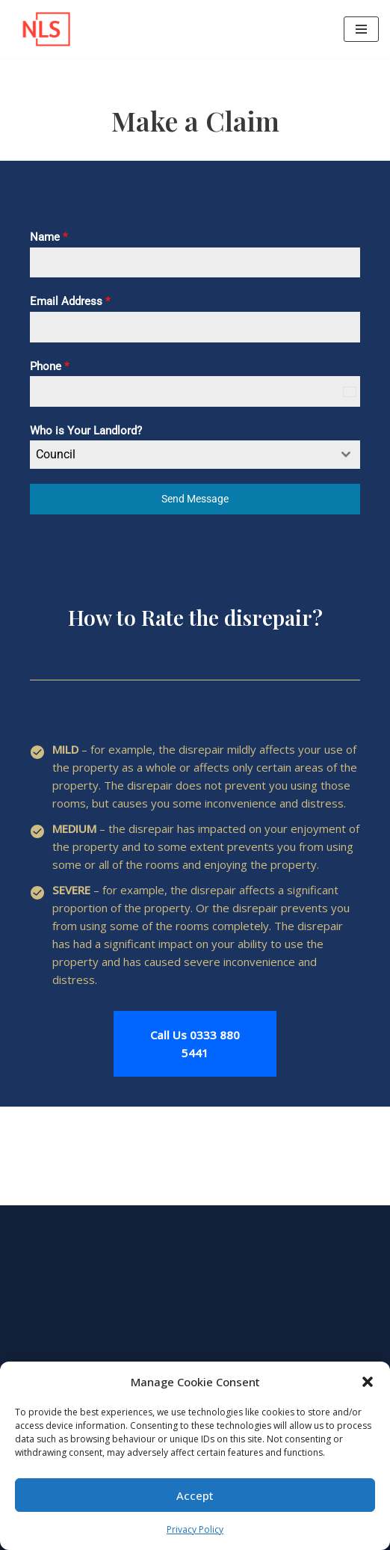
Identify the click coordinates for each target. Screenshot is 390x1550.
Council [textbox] (55, 454)
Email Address (70, 301)
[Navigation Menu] (361, 29)
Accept (195, 1495)
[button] (367, 1381)
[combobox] (195, 454)
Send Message (195, 499)
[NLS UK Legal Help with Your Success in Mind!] (41, 29)
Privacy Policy (195, 1529)
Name (48, 237)
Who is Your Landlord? (86, 430)
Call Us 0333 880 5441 (195, 1043)
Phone (49, 366)
